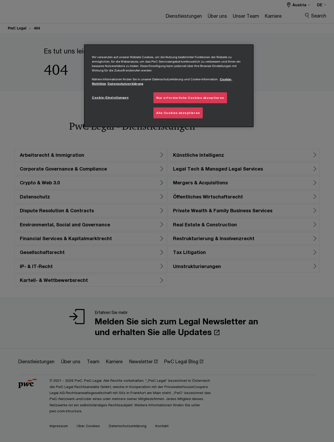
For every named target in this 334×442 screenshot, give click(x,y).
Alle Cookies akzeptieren (178, 112)
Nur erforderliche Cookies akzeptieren (190, 97)
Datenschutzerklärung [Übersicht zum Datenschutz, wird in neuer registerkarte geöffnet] (125, 83)
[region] (169, 85)
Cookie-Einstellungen (110, 97)
